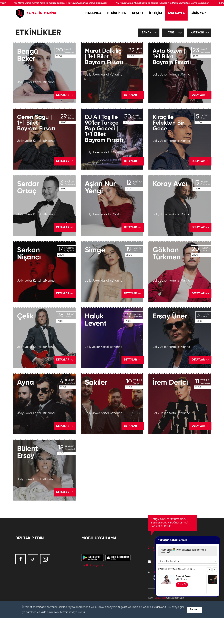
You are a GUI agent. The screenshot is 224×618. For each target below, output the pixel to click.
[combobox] (187, 561)
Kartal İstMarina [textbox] (169, 561)
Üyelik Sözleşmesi (92, 565)
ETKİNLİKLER (116, 13)
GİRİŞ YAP (198, 13)
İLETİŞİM (155, 13)
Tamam (194, 609)
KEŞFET (137, 13)
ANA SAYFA (176, 13)
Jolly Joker (160, 598)
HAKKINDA (93, 13)
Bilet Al (182, 584)
